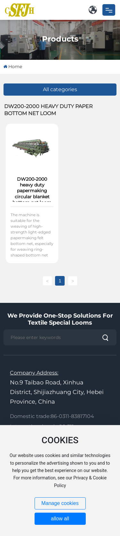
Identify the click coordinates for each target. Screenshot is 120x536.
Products (60, 38)
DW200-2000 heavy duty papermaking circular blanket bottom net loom (32, 190)
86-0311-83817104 (72, 416)
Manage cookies (60, 503)
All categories (60, 89)
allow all (60, 518)
